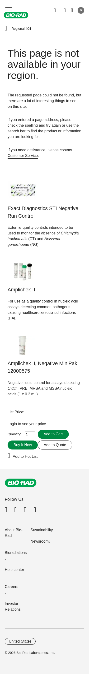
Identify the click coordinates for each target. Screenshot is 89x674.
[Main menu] (9, 7)
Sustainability (42, 530)
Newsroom (40, 541)
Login (13, 424)
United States (20, 641)
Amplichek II (21, 290)
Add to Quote (55, 445)
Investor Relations (13, 606)
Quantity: (14, 434)
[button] (6, 28)
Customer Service (23, 156)
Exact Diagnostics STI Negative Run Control (43, 212)
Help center (14, 570)
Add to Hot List (25, 456)
